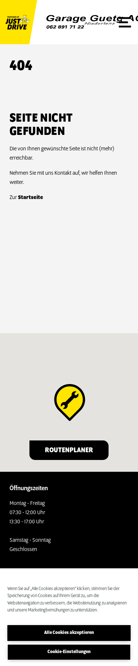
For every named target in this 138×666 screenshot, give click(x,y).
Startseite (30, 198)
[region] (69, 617)
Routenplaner (69, 450)
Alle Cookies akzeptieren (69, 632)
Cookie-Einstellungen (69, 651)
